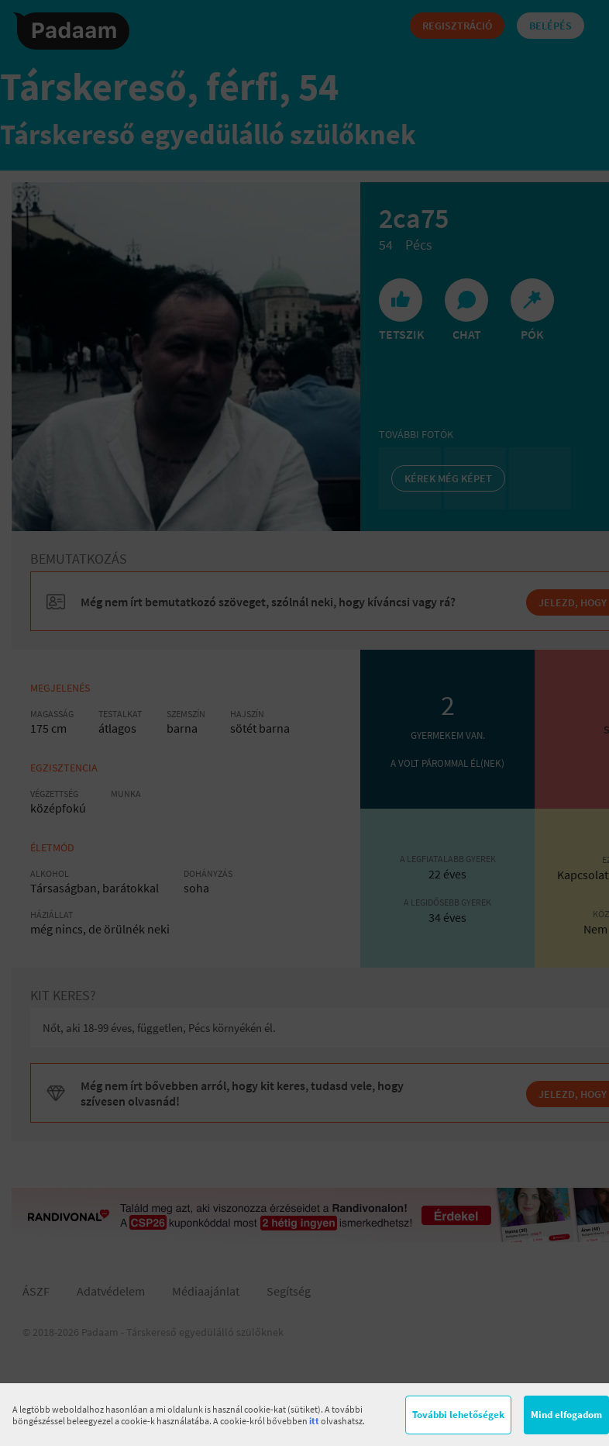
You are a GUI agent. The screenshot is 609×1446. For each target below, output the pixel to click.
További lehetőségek (458, 1414)
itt (314, 1421)
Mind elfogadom (566, 1414)
